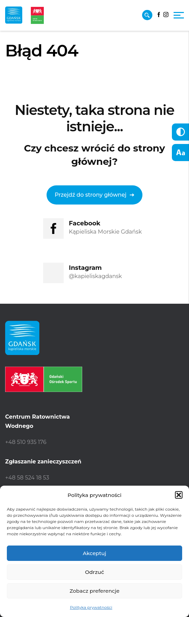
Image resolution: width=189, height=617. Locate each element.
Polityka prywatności (91, 607)
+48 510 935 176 (25, 442)
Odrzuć (94, 572)
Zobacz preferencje (94, 591)
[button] (178, 494)
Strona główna (24, 70)
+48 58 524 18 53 (27, 477)
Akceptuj (94, 553)
